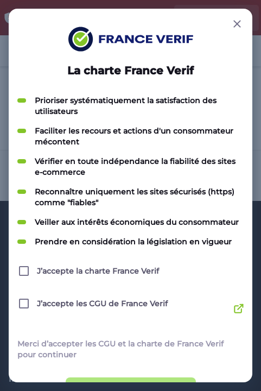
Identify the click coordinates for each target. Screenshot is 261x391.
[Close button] (237, 23)
